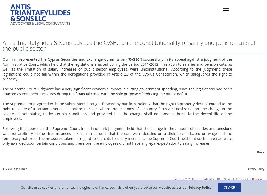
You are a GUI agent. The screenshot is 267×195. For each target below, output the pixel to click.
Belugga (257, 179)
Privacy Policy (200, 187)
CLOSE (229, 187)
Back (260, 152)
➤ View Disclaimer (15, 169)
